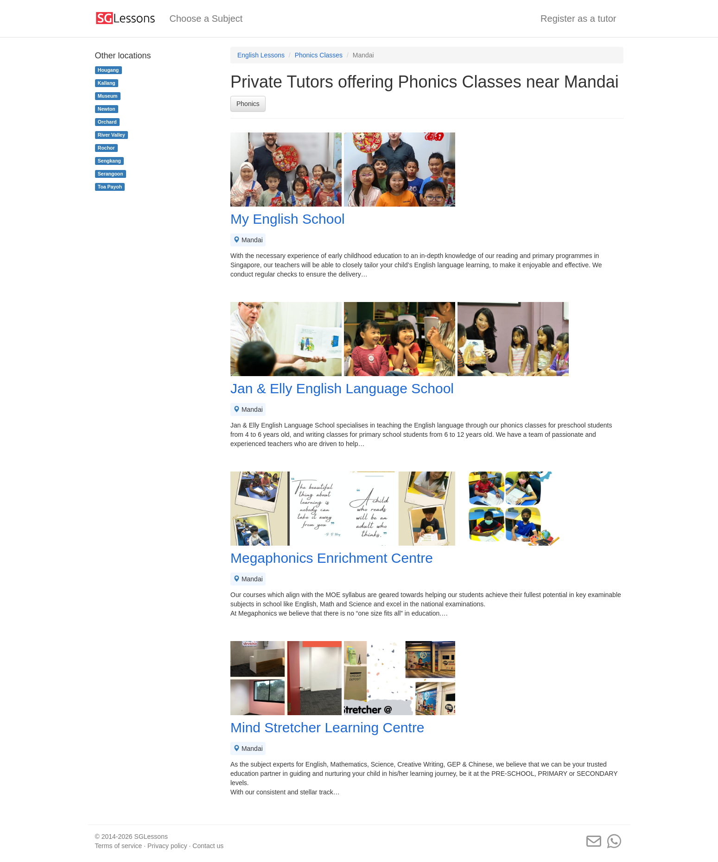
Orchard (107, 122)
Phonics (248, 103)
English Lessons (261, 55)
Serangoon (110, 173)
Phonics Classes (319, 55)
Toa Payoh (110, 186)
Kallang (106, 83)
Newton (106, 109)
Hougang (108, 70)
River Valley (111, 135)
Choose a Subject (206, 18)
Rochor (106, 148)
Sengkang (109, 161)
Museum (108, 96)
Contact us (207, 845)
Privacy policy (167, 845)
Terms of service (118, 845)
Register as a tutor (578, 18)
